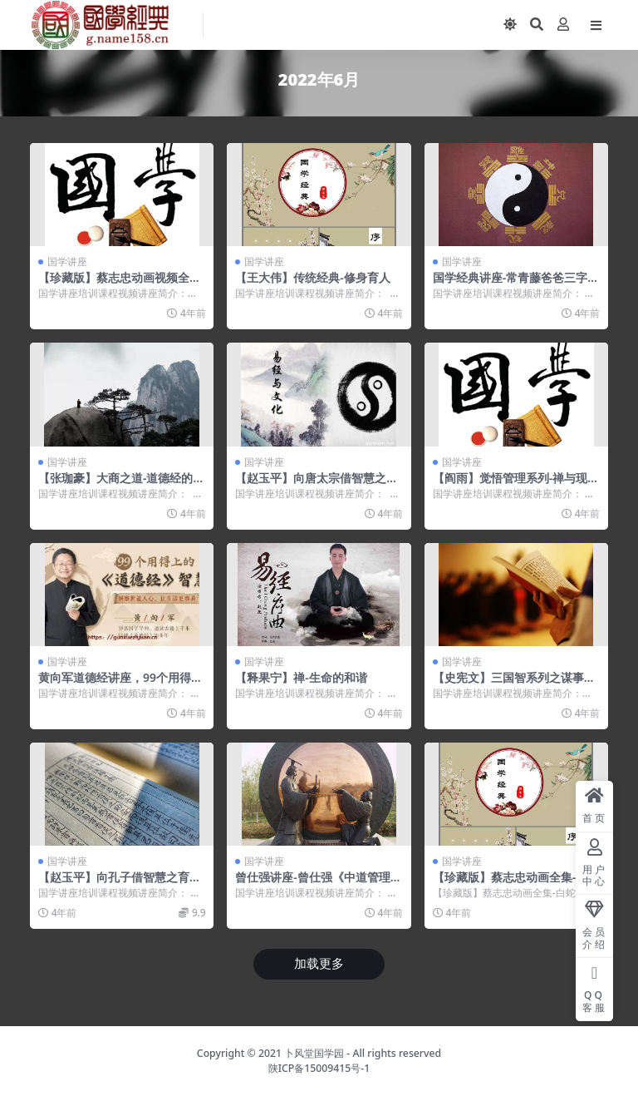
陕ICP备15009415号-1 (319, 1068)
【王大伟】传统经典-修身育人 (312, 277)
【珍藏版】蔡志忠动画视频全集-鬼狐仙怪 (121, 284)
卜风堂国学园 (314, 1053)
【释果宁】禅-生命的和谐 (300, 677)
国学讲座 (67, 261)
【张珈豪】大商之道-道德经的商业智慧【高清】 (121, 485)
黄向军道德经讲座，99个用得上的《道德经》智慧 (120, 684)
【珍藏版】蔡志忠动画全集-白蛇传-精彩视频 (516, 884)
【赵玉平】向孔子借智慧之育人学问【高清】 (119, 884)
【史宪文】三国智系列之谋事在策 (514, 684)
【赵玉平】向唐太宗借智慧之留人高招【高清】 (316, 485)
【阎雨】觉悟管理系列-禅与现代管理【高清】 (516, 485)
